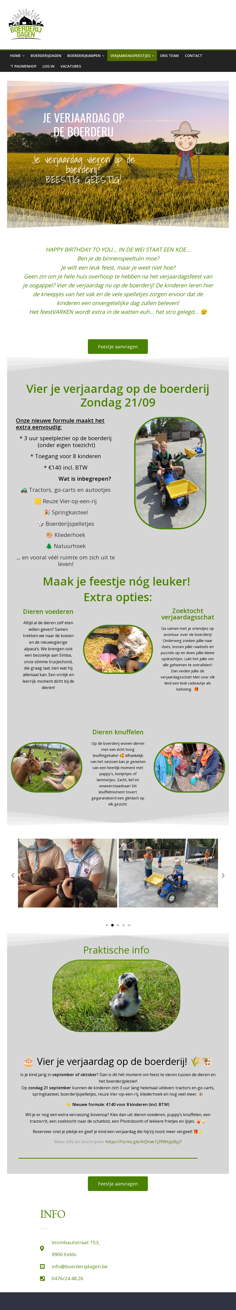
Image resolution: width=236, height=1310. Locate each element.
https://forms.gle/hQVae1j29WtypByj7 (143, 1141)
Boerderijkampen (84, 55)
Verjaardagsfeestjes (130, 55)
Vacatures (71, 66)
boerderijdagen (46, 55)
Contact (193, 55)
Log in (48, 66)
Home (15, 55)
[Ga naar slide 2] (112, 925)
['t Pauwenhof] (176, 1247)
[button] (13, 875)
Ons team (169, 55)
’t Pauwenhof (23, 66)
